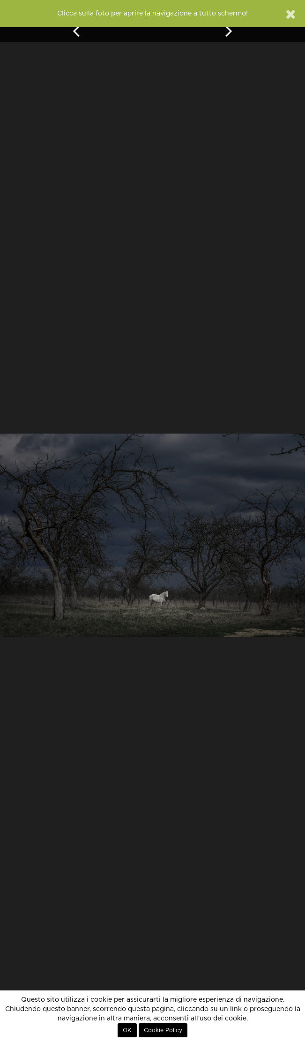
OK (127, 1030)
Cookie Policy (163, 1030)
